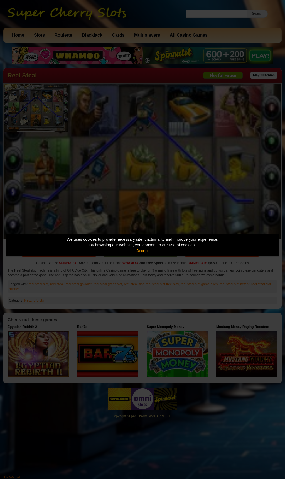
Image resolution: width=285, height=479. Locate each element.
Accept (142, 251)
